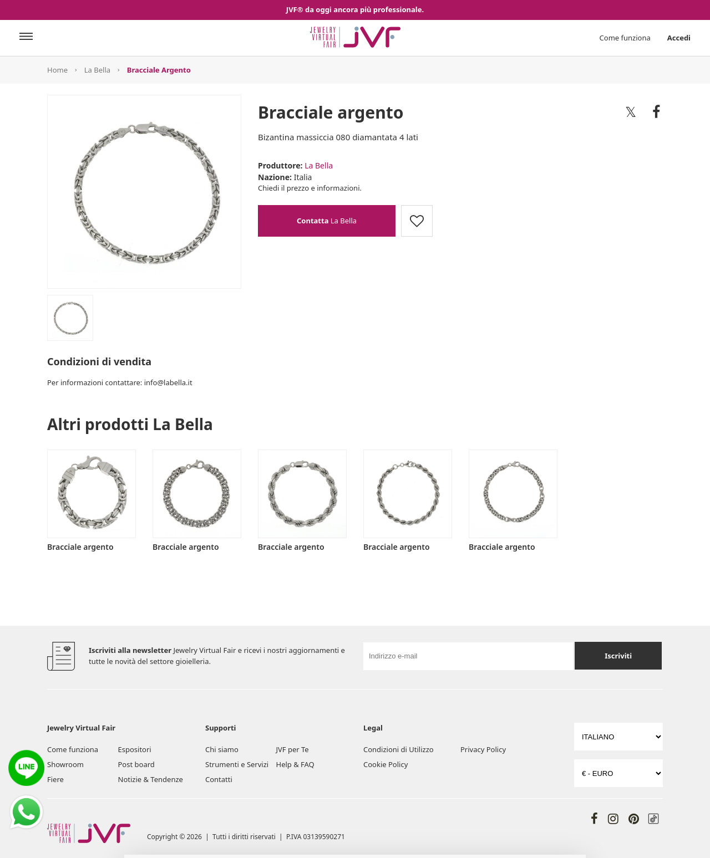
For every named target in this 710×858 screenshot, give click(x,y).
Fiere (55, 779)
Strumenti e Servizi (236, 764)
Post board (136, 764)
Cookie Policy (385, 764)
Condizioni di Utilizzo (398, 749)
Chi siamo (222, 749)
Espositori (134, 749)
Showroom (65, 764)
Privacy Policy (483, 749)
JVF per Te (292, 749)
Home (57, 70)
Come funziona (625, 38)
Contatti (218, 779)
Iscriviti (618, 656)
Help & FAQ (295, 764)
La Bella (97, 70)
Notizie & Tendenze (150, 779)
